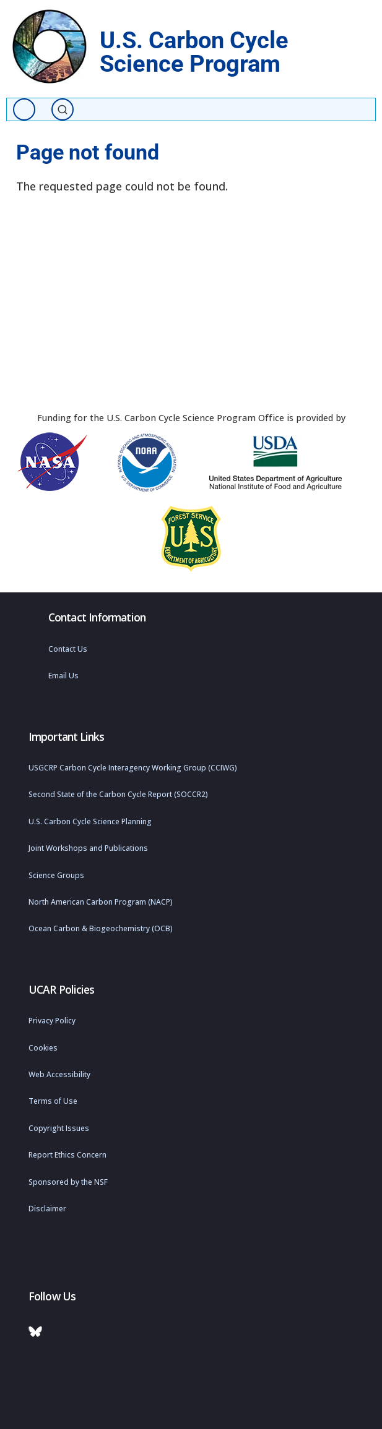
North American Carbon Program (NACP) (100, 902)
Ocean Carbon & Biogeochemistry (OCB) (100, 928)
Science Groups (56, 875)
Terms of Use (52, 1101)
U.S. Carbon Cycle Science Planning (90, 821)
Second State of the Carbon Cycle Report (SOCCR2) (118, 794)
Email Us (63, 675)
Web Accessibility (59, 1074)
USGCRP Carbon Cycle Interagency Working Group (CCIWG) (132, 767)
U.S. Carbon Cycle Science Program (194, 51)
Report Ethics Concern (67, 1155)
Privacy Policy (52, 1020)
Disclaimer (47, 1208)
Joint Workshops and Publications (88, 848)
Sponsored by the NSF (68, 1182)
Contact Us (67, 649)
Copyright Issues (58, 1128)
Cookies (43, 1048)
